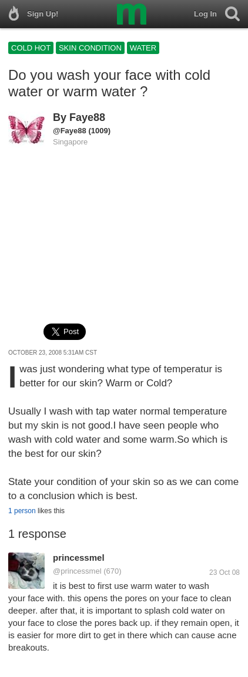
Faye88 (87, 117)
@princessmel (77, 571)
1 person (22, 511)
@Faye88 (69, 130)
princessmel (79, 558)
